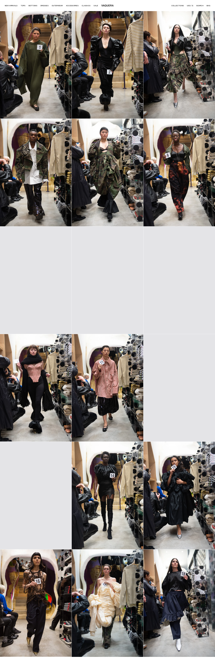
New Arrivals (11, 5)
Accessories (72, 5)
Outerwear (57, 5)
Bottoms (33, 5)
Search (199, 6)
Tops (23, 5)
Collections (177, 6)
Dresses (44, 5)
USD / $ (190, 6)
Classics (86, 5)
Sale (96, 5)
